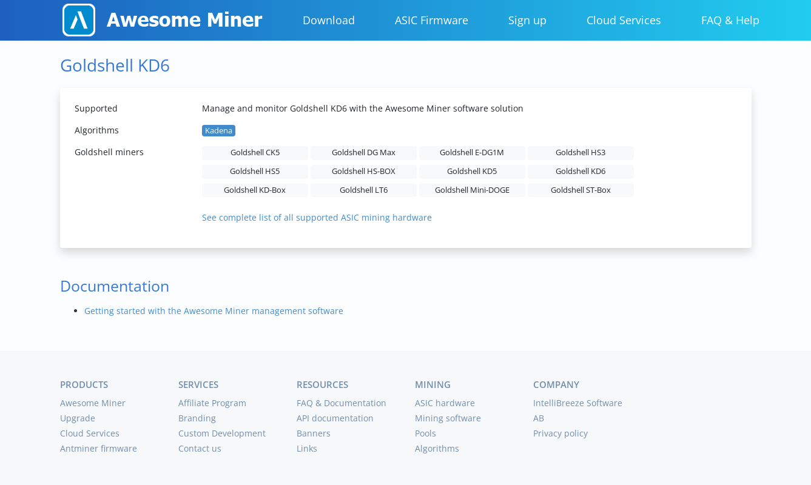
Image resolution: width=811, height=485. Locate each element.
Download (329, 20)
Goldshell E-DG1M (472, 152)
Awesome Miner (93, 403)
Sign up (527, 20)
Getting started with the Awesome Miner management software (213, 310)
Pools (425, 433)
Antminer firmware (98, 448)
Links (307, 448)
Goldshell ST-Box (581, 190)
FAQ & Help (730, 20)
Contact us (199, 448)
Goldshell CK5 (255, 152)
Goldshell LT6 (364, 190)
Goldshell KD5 (472, 171)
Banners (314, 433)
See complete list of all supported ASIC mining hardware (317, 217)
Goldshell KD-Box (255, 190)
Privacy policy (560, 433)
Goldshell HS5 (255, 171)
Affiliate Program (212, 403)
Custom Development (222, 433)
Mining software (448, 418)
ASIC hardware (445, 403)
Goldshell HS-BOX (363, 171)
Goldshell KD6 (580, 171)
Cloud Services (624, 20)
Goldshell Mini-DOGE (472, 190)
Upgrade (77, 418)
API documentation (335, 418)
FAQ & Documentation (341, 403)
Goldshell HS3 (580, 152)
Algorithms (437, 448)
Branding (197, 418)
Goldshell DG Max (363, 152)
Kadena (218, 130)
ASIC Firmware (431, 20)
